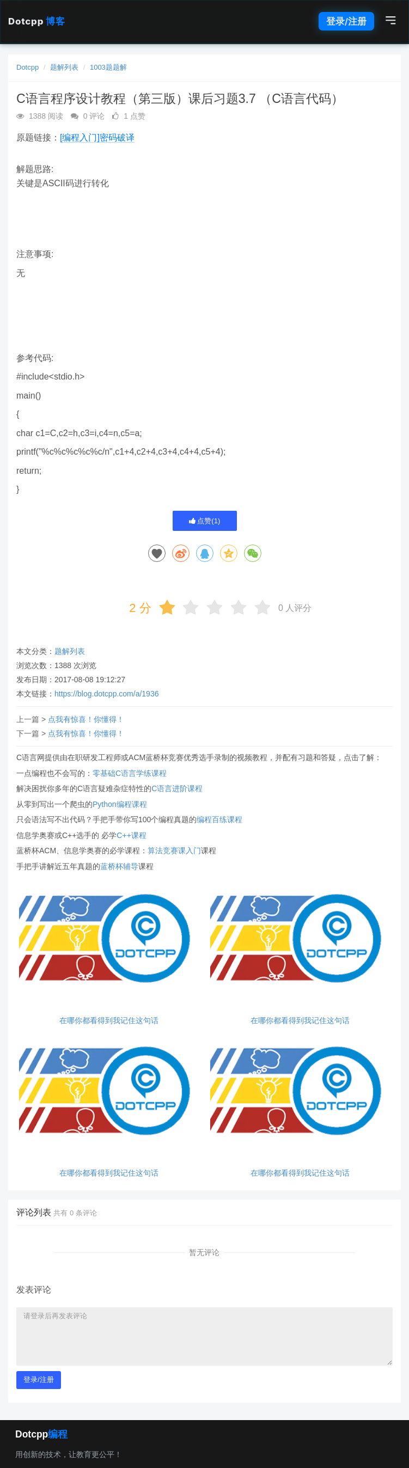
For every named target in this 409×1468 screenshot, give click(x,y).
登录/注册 (346, 21)
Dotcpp (36, 21)
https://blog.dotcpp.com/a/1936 (106, 693)
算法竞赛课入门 (174, 850)
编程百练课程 (219, 819)
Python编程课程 (120, 804)
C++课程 (131, 835)
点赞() (205, 521)
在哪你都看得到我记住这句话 (108, 1021)
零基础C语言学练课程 (130, 773)
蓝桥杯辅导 (119, 866)
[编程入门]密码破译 (97, 137)
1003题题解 (108, 67)
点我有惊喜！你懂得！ (86, 719)
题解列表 (64, 67)
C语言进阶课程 (177, 788)
